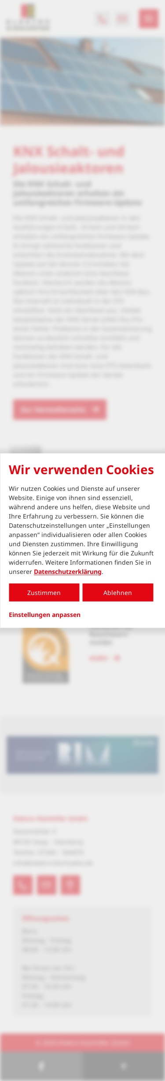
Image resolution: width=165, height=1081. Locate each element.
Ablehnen (117, 592)
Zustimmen (44, 592)
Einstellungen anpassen (45, 614)
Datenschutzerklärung (68, 571)
